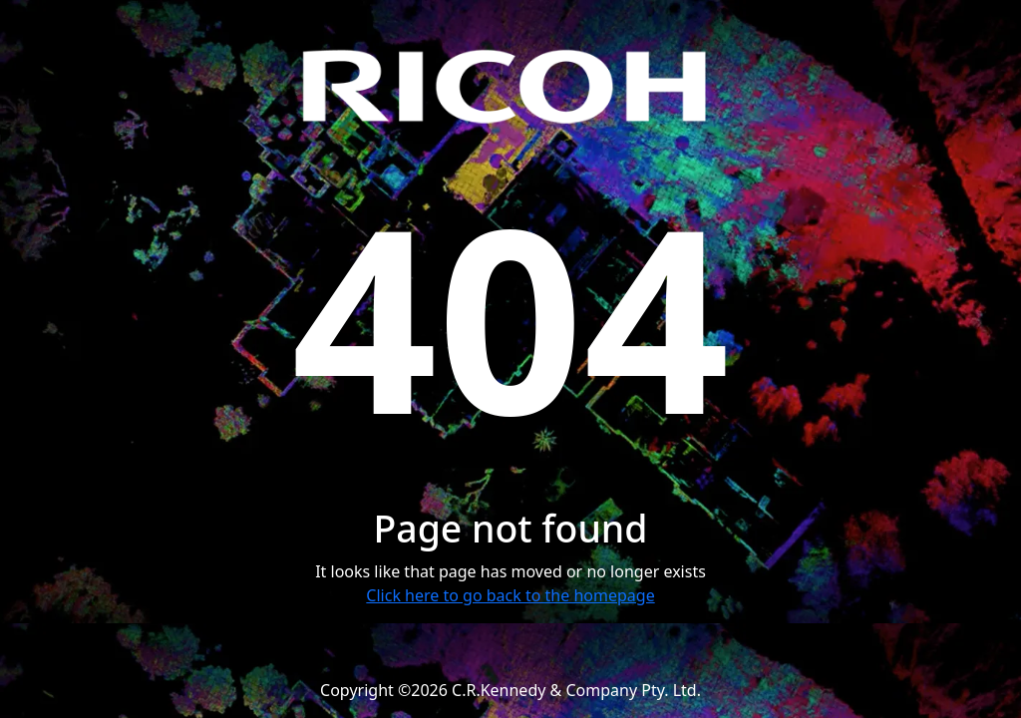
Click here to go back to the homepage (510, 595)
